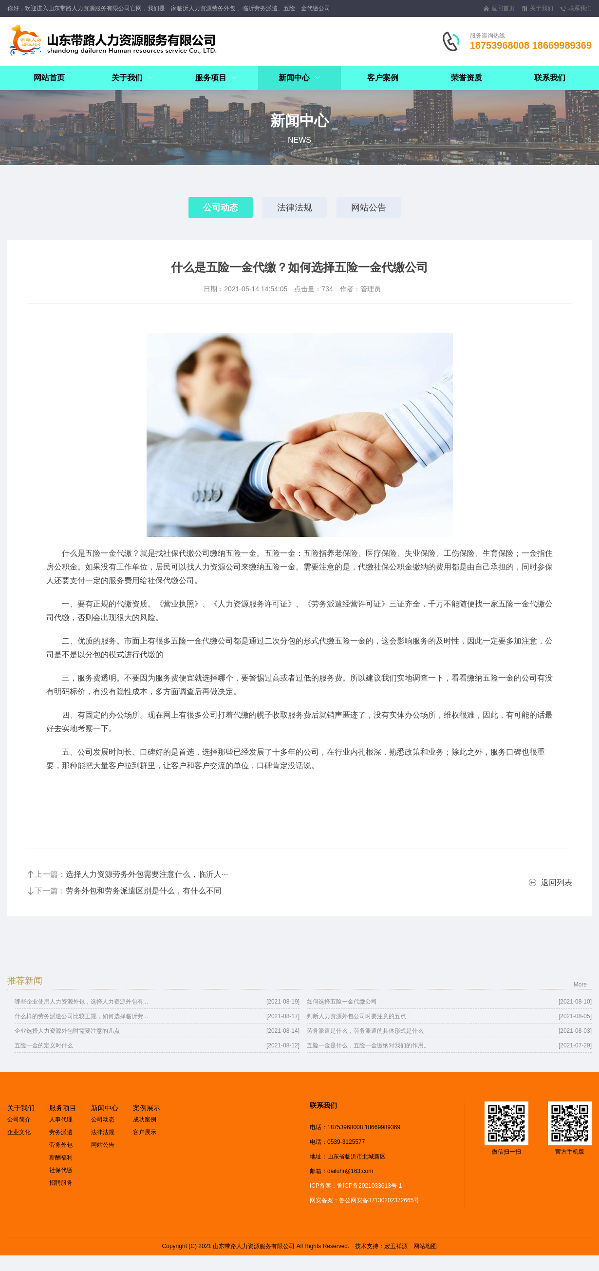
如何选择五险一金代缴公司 (342, 1001)
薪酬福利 (61, 1157)
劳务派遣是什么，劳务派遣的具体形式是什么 (365, 1030)
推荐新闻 (24, 981)
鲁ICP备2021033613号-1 (369, 1185)
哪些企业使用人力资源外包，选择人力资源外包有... (81, 1001)
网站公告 (368, 207)
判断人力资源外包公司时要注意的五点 (356, 1016)
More (580, 984)
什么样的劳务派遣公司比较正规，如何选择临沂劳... (81, 1016)
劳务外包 (61, 1144)
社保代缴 (61, 1170)
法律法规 (294, 207)
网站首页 (49, 78)
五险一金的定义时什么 (44, 1045)
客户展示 (144, 1132)
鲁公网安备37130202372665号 (379, 1200)
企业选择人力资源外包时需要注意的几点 (67, 1030)
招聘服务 (61, 1182)
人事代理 (61, 1119)
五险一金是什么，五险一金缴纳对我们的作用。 (368, 1045)
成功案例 (144, 1119)
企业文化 (19, 1132)
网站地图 (425, 1246)
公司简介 (19, 1119)
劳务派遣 (61, 1132)
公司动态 (220, 207)
